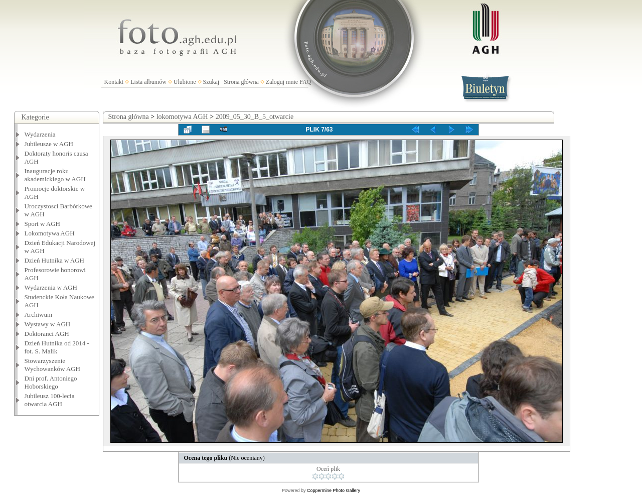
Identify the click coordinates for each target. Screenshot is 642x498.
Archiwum (39, 314)
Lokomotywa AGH (50, 233)
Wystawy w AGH (48, 324)
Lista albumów (148, 81)
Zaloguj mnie (282, 81)
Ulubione (185, 81)
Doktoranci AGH (47, 333)
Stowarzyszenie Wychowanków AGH (53, 364)
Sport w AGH (43, 223)
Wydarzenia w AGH (51, 287)
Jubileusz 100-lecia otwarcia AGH (50, 400)
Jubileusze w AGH (49, 144)
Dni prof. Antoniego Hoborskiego (51, 382)
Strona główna (241, 81)
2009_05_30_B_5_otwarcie (255, 116)
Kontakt (114, 81)
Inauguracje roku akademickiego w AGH (55, 175)
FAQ (305, 81)
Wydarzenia (40, 134)
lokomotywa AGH (182, 116)
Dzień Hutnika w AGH (55, 260)
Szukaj (211, 81)
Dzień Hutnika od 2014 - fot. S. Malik (57, 347)
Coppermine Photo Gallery (333, 490)
